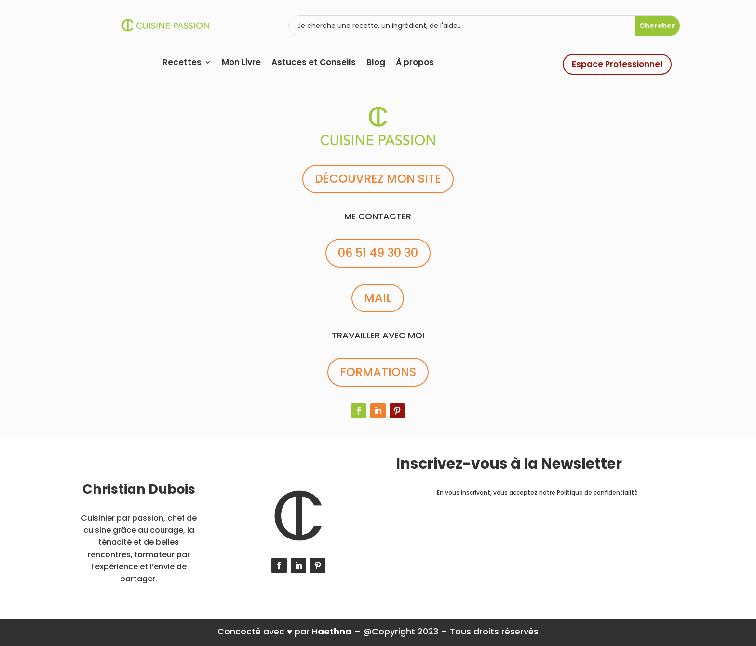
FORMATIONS (378, 372)
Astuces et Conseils (313, 63)
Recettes (182, 63)
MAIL (378, 298)
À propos (415, 63)
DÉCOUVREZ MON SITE (378, 179)
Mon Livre (241, 63)
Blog (375, 63)
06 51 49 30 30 (378, 253)
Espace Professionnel (617, 64)
